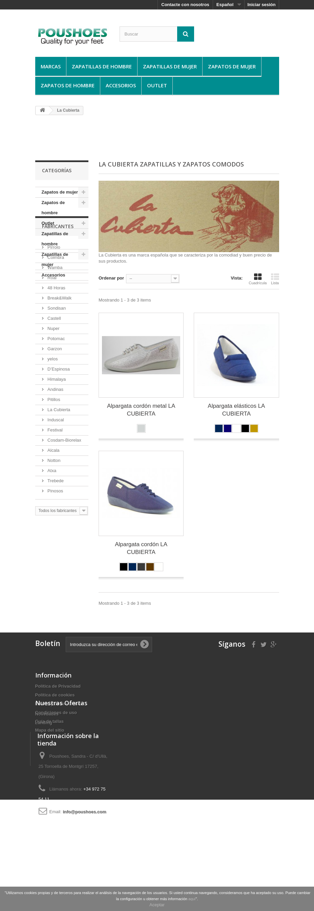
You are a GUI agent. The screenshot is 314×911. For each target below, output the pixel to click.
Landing (44, 762)
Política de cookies (55, 694)
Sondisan (56, 379)
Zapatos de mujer (232, 66)
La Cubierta (58, 481)
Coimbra (55, 329)
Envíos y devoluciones (59, 703)
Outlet (157, 85)
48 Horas (55, 359)
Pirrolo (53, 318)
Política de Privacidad (58, 686)
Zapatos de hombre (68, 85)
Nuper (53, 400)
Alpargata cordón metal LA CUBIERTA (141, 410)
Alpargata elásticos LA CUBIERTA (236, 410)
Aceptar (157, 904)
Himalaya (56, 450)
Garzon (54, 420)
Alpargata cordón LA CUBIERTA (141, 548)
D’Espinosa (58, 440)
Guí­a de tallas (49, 721)
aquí (191, 899)
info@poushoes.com (84, 866)
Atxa (51, 542)
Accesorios (121, 85)
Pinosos (54, 562)
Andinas (55, 461)
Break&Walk (59, 369)
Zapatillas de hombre (102, 66)
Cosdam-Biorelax (63, 511)
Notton (53, 532)
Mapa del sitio (49, 730)
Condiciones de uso (56, 712)
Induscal (55, 491)
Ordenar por (111, 278)
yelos (52, 430)
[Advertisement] (158, 137)
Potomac (55, 410)
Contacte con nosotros (185, 4)
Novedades (47, 753)
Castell (53, 390)
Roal (51, 349)
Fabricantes (58, 300)
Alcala (53, 522)
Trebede (55, 552)
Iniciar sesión (261, 4)
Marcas (51, 66)
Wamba (54, 339)
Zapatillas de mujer (170, 66)
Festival (54, 501)
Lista (275, 279)
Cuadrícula (258, 279)
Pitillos (53, 471)
